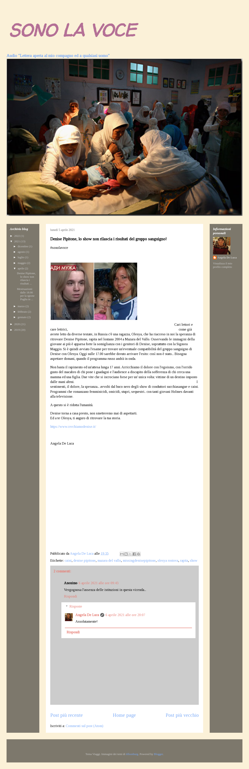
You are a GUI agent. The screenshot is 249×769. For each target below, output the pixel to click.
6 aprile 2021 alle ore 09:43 (98, 583)
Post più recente (66, 715)
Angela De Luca (87, 615)
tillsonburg (132, 754)
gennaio (22, 317)
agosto (22, 251)
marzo (22, 306)
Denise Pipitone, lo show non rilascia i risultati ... (26, 278)
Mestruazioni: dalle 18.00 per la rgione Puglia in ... (25, 294)
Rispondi (70, 596)
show (193, 560)
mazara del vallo (109, 560)
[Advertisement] (87, 512)
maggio (22, 263)
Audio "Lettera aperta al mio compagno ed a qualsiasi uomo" (58, 55)
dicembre (23, 246)
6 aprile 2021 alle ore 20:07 (125, 615)
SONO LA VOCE (72, 30)
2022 (17, 235)
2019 (17, 329)
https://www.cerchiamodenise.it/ (73, 426)
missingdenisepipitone (139, 560)
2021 (17, 241)
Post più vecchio (182, 715)
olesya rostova (167, 560)
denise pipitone (84, 560)
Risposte (75, 606)
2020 (17, 324)
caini (68, 560)
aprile (21, 268)
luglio (21, 257)
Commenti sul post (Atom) (84, 726)
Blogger (158, 754)
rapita (184, 560)
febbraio (23, 311)
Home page (124, 715)
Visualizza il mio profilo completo (222, 265)
